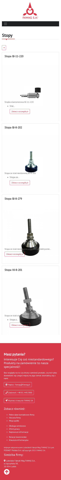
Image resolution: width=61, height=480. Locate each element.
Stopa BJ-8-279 (13, 198)
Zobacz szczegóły (19, 111)
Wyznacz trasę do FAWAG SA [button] (19, 400)
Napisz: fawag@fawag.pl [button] (18, 384)
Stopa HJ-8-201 (13, 270)
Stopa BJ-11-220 (14, 56)
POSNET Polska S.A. (12, 450)
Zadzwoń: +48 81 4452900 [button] (19, 392)
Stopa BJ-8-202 (13, 127)
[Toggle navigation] (5, 23)
